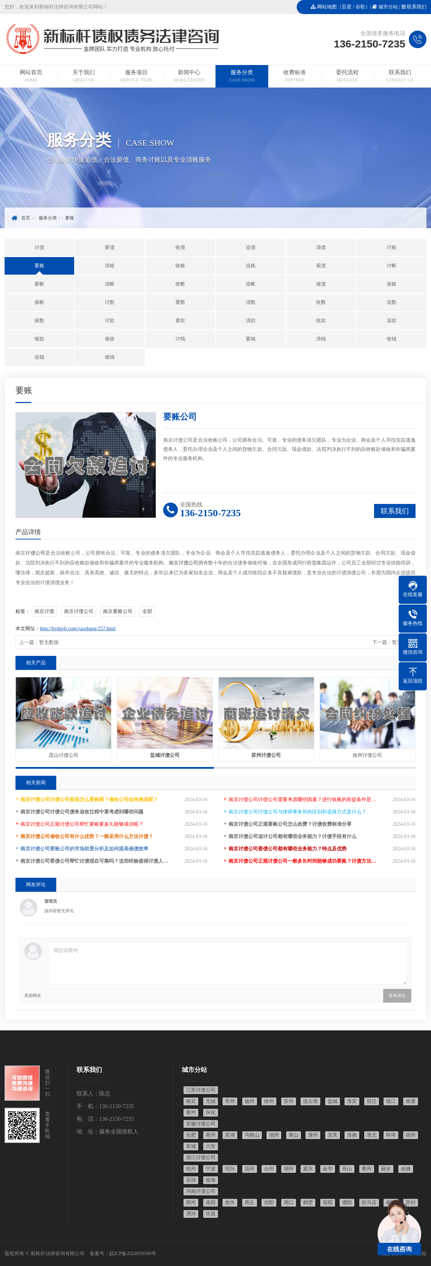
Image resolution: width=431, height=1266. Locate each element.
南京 (191, 1101)
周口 (289, 1202)
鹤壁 (308, 1202)
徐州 (269, 1101)
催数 (39, 320)
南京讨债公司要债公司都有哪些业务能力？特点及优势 (288, 848)
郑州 (191, 1202)
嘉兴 (308, 1168)
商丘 (250, 1202)
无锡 (211, 1101)
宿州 (411, 1135)
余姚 (406, 1168)
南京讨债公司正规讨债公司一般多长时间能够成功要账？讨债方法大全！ (307, 861)
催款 (39, 338)
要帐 (39, 284)
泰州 (191, 1112)
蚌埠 (391, 1135)
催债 (321, 284)
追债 (251, 247)
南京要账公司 (118, 611)
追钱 (39, 357)
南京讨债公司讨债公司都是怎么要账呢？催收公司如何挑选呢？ (89, 799)
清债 (321, 247)
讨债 (39, 247)
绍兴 (230, 1168)
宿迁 (372, 1101)
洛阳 (211, 1202)
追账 (251, 265)
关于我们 (83, 76)
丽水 (386, 1168)
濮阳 (347, 1202)
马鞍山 (252, 1135)
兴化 (211, 1112)
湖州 (289, 1168)
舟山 (347, 1168)
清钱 (321, 338)
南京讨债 (44, 611)
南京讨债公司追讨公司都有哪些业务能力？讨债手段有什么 (292, 836)
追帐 (251, 284)
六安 (211, 1146)
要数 (180, 302)
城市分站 (388, 6)
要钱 (251, 338)
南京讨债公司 (183, 562)
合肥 (191, 1135)
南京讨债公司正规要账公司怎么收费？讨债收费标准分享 (290, 824)
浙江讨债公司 (201, 1157)
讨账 (392, 247)
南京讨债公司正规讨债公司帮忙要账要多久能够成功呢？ (81, 824)
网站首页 (31, 76)
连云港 (310, 1101)
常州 (230, 1101)
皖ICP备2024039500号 (132, 1253)
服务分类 (242, 76)
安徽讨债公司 (201, 1123)
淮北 (372, 1135)
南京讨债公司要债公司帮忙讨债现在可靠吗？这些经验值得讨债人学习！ (99, 861)
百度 (347, 6)
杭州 (191, 1168)
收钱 (392, 338)
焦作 (230, 1202)
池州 (274, 1135)
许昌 (211, 1213)
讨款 (110, 320)
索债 (321, 265)
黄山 (293, 1135)
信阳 (269, 1202)
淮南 (352, 1135)
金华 (328, 1168)
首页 (25, 217)
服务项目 (136, 76)
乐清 (191, 1180)
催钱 (110, 357)
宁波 (211, 1168)
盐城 (332, 1101)
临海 (211, 1180)
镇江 (391, 1101)
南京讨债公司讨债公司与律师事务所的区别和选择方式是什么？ (297, 811)
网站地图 (327, 6)
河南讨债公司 (201, 1191)
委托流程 (347, 76)
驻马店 (369, 1202)
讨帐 (392, 265)
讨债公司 (35, 553)
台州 (269, 1168)
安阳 (328, 1202)
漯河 (191, 1213)
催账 (392, 284)
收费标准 (294, 76)
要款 (180, 320)
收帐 (180, 284)
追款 (392, 320)
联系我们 (416, 6)
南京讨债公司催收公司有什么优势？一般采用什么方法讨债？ (86, 836)
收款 (321, 320)
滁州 (313, 1135)
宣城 (191, 1146)
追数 (392, 302)
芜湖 (230, 1135)
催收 (110, 338)
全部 (147, 611)
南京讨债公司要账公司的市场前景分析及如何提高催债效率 (84, 848)
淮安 (352, 1101)
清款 (251, 320)
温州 (250, 1168)
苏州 (289, 1101)
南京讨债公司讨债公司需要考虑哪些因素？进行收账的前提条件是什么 (305, 799)
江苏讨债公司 (201, 1090)
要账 (69, 217)
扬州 (250, 1101)
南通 (411, 1101)
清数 (251, 302)
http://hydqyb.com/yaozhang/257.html (78, 628)
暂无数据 (49, 642)
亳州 (211, 1135)
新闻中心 (189, 76)
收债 (180, 247)
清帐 (110, 284)
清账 (110, 265)
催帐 (39, 302)
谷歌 (360, 6)
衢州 (367, 1168)
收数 (321, 302)
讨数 (110, 302)
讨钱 (180, 338)
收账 (180, 265)
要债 (110, 247)
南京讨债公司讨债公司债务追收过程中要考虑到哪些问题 (81, 811)
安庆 (332, 1135)
